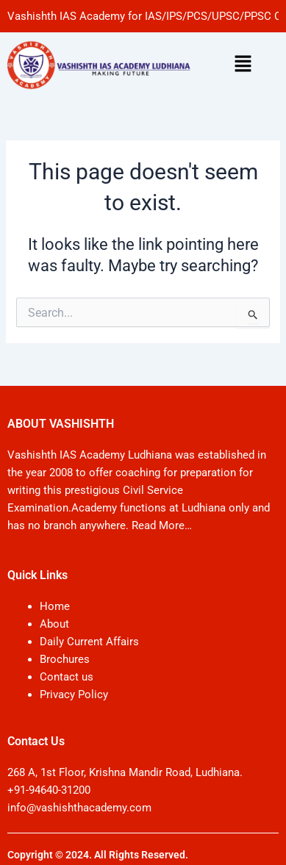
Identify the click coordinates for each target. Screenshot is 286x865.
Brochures (65, 659)
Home (55, 606)
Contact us (66, 676)
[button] (242, 65)
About (54, 624)
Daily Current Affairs (89, 641)
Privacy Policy (74, 694)
